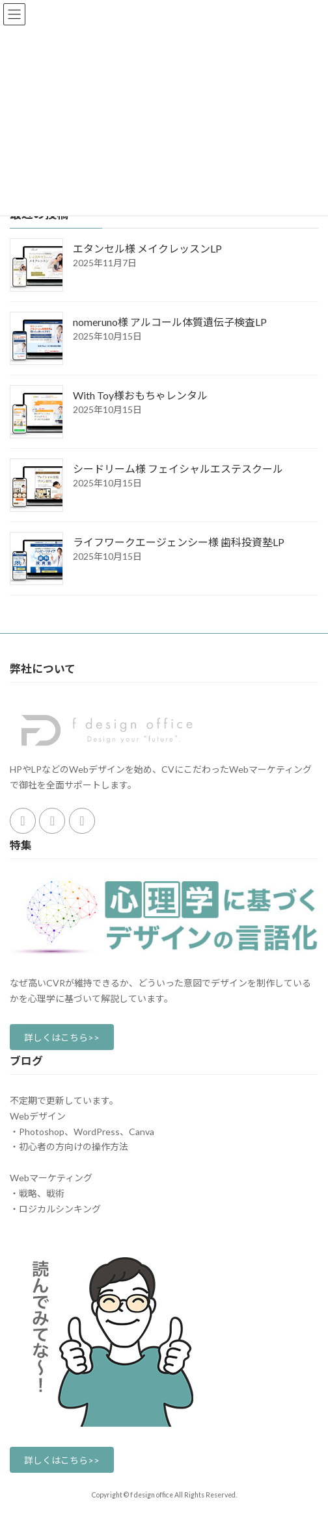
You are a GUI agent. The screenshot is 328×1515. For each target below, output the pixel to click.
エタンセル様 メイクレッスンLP (147, 248)
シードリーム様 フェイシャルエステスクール (178, 468)
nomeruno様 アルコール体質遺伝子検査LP (170, 322)
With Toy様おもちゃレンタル (140, 395)
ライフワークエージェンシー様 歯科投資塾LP (178, 542)
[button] (62, 1037)
